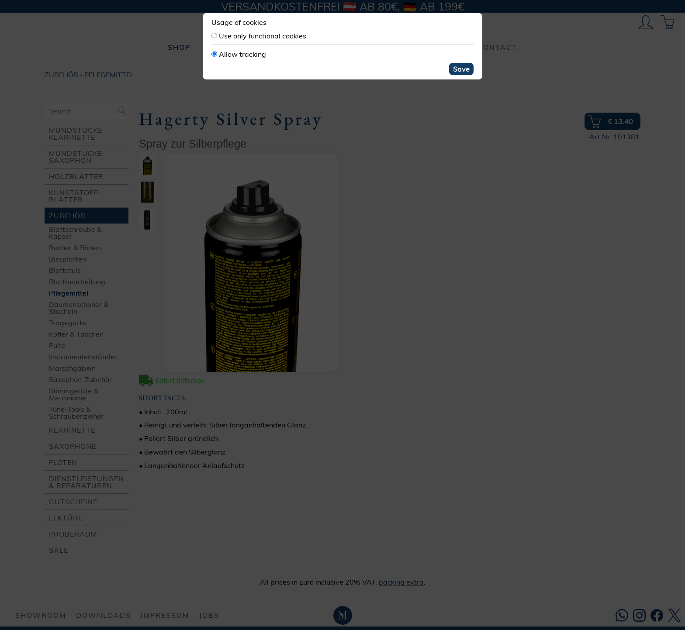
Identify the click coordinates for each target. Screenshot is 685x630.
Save (461, 69)
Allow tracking (242, 54)
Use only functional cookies (262, 35)
